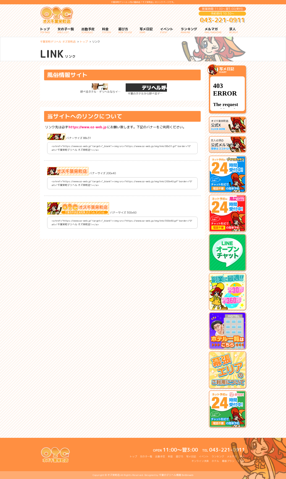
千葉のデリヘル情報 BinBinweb (176, 475)
